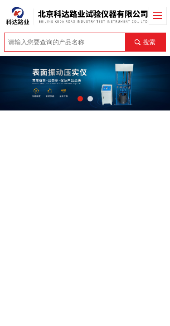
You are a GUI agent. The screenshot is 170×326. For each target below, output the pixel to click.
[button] (80, 98)
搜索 (149, 42)
